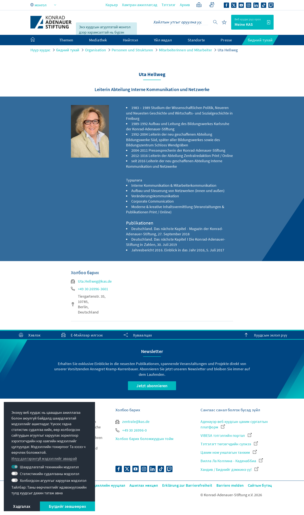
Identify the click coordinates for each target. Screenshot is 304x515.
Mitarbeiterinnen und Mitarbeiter (185, 50)
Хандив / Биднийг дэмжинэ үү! (229, 469)
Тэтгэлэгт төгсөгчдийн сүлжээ (229, 443)
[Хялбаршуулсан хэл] (199, 4)
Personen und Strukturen (132, 50)
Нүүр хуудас (40, 50)
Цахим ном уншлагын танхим (228, 452)
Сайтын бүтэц (260, 485)
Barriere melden (230, 485)
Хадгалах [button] (21, 506)
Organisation (95, 50)
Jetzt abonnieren (151, 385)
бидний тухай (67, 50)
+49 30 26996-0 (131, 430)
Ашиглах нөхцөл (143, 485)
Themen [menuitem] (66, 39)
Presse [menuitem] (226, 39)
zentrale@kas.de (132, 421)
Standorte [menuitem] (196, 39)
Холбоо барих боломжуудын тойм (144, 438)
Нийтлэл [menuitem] (130, 39)
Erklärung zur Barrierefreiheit (187, 485)
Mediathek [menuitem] (98, 39)
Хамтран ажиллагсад (139, 4)
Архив (185, 4)
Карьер (112, 4)
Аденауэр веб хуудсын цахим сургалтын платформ (234, 424)
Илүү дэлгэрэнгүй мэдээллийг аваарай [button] (44, 458)
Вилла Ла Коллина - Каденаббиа (232, 460)
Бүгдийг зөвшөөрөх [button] (67, 506)
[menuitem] (36, 40)
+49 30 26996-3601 (89, 288)
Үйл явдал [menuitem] (163, 39)
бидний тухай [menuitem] (260, 39)
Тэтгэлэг (169, 4)
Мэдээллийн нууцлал (107, 485)
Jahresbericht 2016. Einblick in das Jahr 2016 (168, 250)
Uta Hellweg (228, 50)
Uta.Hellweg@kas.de (91, 281)
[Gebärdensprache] (211, 4)
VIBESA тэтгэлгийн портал (226, 435)
